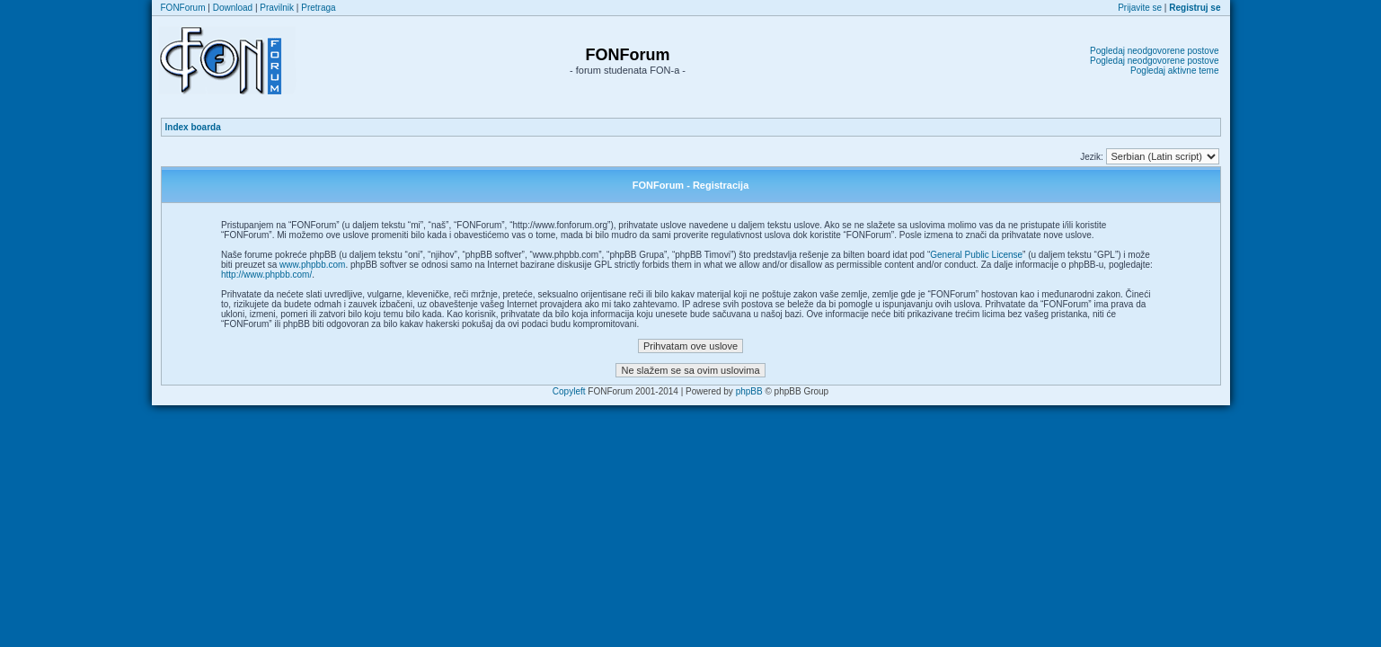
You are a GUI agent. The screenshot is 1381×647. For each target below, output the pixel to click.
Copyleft (569, 391)
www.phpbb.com (312, 265)
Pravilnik (277, 8)
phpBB (749, 391)
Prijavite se (1140, 8)
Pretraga (318, 8)
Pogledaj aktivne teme (1174, 70)
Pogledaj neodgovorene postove (1154, 51)
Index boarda (193, 127)
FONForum (183, 8)
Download (232, 8)
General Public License (976, 255)
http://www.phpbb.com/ (266, 274)
